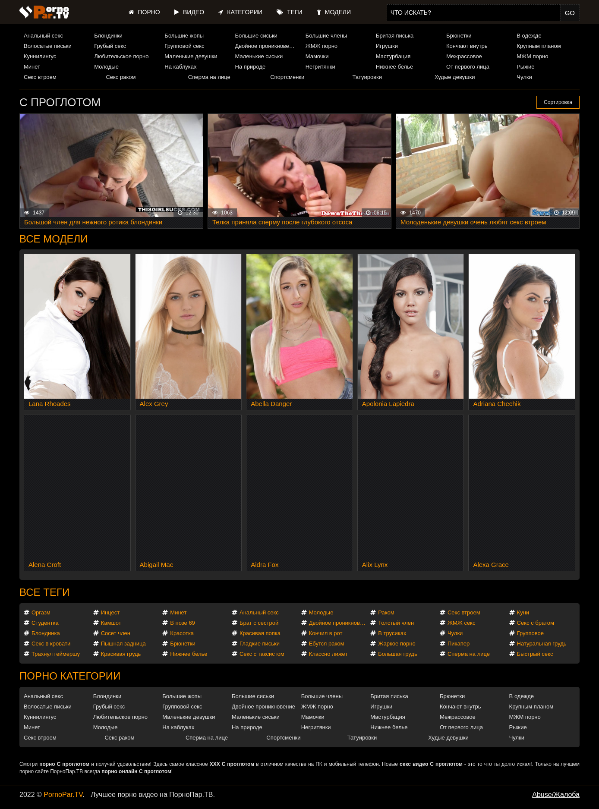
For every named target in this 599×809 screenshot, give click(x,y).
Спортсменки (287, 77)
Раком (386, 612)
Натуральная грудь (542, 643)
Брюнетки (458, 35)
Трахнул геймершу (56, 654)
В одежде (529, 35)
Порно (144, 12)
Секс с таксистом (262, 654)
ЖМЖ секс (462, 623)
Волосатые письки (48, 46)
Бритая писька (395, 35)
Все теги (44, 592)
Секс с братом (535, 623)
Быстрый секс (535, 654)
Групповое (530, 633)
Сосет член (115, 633)
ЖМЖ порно (321, 46)
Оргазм (41, 612)
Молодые (106, 66)
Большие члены (326, 35)
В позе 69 (182, 623)
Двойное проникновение (266, 46)
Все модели (53, 239)
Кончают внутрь (467, 46)
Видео (189, 12)
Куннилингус (40, 56)
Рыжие (525, 66)
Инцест (110, 612)
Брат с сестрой (259, 623)
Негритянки (320, 66)
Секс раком (121, 77)
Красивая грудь (121, 654)
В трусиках (392, 633)
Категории (240, 12)
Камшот (111, 623)
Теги (289, 12)
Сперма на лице (209, 77)
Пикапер (459, 643)
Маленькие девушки (190, 56)
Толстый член (396, 623)
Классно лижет (328, 654)
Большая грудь (397, 654)
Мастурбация (393, 56)
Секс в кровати (51, 643)
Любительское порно (121, 56)
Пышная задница (123, 643)
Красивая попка (260, 633)
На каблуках (180, 66)
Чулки (524, 77)
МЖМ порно (532, 56)
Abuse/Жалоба (556, 794)
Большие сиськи (256, 35)
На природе (250, 66)
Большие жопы (184, 35)
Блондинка (46, 633)
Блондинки (108, 35)
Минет (32, 66)
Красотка (182, 633)
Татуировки (367, 77)
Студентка (45, 623)
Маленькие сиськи (259, 56)
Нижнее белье (394, 66)
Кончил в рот (326, 633)
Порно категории (69, 676)
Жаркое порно (396, 643)
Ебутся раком (326, 643)
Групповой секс (184, 46)
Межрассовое (464, 56)
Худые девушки (455, 77)
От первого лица (467, 66)
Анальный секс (43, 35)
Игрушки (387, 46)
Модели (334, 12)
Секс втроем (40, 77)
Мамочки (317, 56)
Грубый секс (110, 46)
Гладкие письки (260, 643)
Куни (523, 612)
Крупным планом (539, 46)
